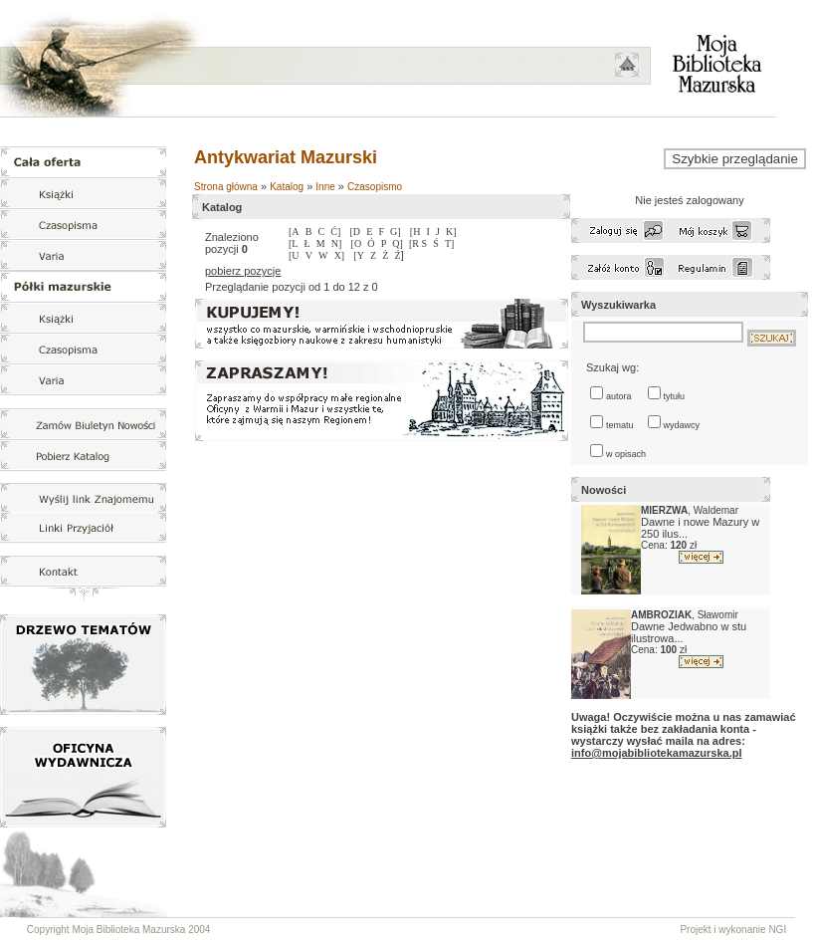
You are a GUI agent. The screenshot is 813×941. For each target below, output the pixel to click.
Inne (324, 186)
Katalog (287, 186)
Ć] (335, 231)
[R (415, 243)
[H (415, 231)
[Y (358, 255)
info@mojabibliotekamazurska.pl (656, 753)
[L (293, 243)
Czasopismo (374, 186)
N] (336, 243)
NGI (777, 929)
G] (395, 231)
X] (339, 255)
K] (451, 231)
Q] (397, 243)
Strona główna (226, 186)
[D (354, 231)
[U (294, 255)
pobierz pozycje (243, 271)
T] (449, 243)
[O (356, 243)
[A (294, 231)
